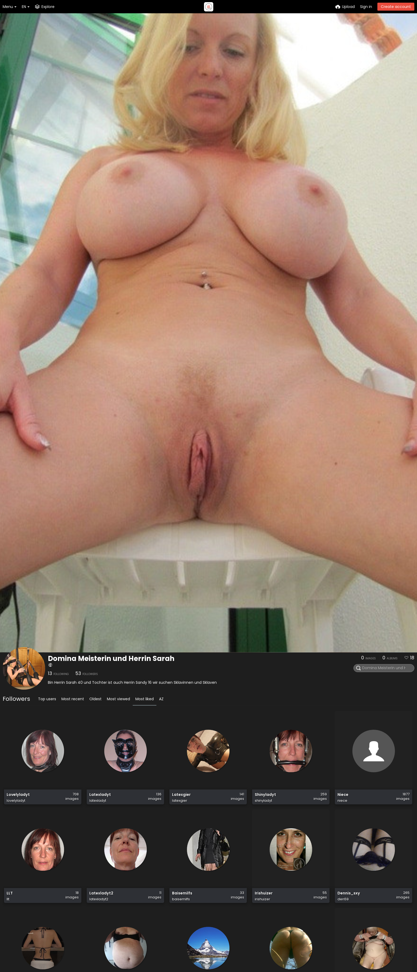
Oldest (95, 699)
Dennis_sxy (348, 893)
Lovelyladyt (18, 794)
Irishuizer (264, 893)
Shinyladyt (265, 794)
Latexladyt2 (101, 893)
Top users (47, 699)
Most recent (72, 699)
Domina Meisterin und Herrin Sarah (111, 658)
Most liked (144, 699)
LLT (10, 893)
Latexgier (181, 794)
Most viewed (118, 699)
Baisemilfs (182, 893)
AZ (161, 699)
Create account (396, 6)
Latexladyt (100, 794)
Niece (342, 794)
